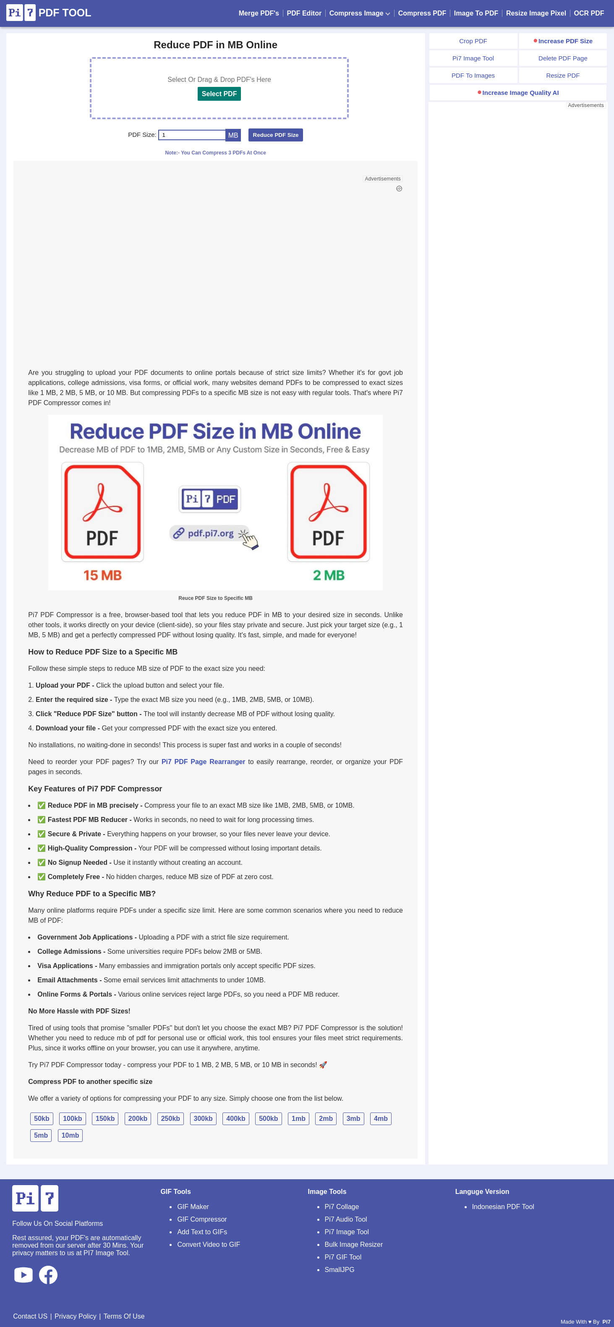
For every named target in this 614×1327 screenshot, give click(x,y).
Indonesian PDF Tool (503, 1206)
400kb (235, 1118)
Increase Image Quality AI (521, 92)
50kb (41, 1118)
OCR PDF (589, 13)
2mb (326, 1118)
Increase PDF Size (565, 40)
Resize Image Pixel (536, 13)
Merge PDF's (259, 13)
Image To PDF (476, 13)
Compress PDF (422, 13)
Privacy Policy (76, 1316)
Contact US (30, 1316)
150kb (105, 1118)
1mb (299, 1118)
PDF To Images (473, 75)
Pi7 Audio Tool (346, 1219)
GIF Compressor (202, 1219)
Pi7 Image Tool (473, 58)
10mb (70, 1135)
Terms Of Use (124, 1316)
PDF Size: (142, 134)
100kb (72, 1118)
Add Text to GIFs (202, 1231)
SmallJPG (340, 1269)
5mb (41, 1135)
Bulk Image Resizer (354, 1244)
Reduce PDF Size (276, 135)
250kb (170, 1118)
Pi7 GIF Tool (343, 1257)
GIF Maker (193, 1206)
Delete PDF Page (563, 58)
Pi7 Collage (342, 1206)
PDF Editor (304, 13)
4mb (381, 1118)
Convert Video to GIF (208, 1244)
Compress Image (359, 13)
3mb (354, 1118)
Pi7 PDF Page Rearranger (204, 761)
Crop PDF (473, 40)
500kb (268, 1118)
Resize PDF (563, 75)
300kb (203, 1118)
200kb (137, 1118)
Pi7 (606, 1322)
